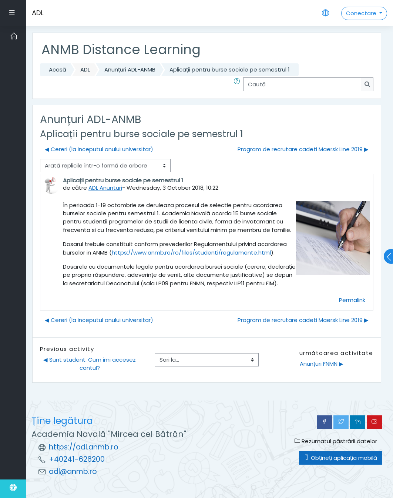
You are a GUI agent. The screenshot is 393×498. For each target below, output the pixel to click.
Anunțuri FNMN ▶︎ (321, 364)
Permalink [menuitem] (352, 300)
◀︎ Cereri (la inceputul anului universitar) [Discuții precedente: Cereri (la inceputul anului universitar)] (99, 149)
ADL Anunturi (105, 188)
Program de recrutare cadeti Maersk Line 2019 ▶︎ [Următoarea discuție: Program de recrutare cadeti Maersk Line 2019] (303, 149)
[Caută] (302, 84)
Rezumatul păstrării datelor (336, 441)
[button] (238, 84)
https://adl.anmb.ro (83, 447)
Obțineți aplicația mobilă (340, 458)
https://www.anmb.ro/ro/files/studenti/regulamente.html (191, 252)
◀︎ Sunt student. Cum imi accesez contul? (90, 364)
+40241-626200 (77, 459)
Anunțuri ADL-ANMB (129, 69)
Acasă (57, 69)
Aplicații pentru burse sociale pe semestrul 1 (229, 69)
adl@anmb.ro (73, 472)
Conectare (362, 13)
